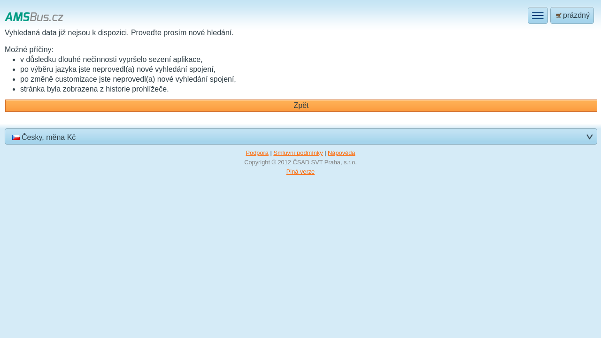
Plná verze (300, 171)
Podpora (257, 152)
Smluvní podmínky (298, 152)
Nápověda (341, 152)
